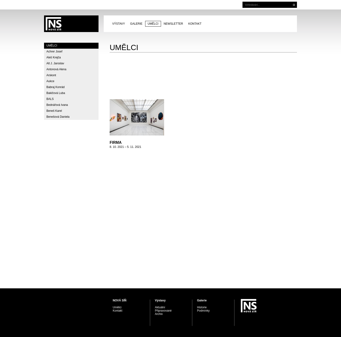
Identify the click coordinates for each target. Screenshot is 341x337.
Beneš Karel (54, 110)
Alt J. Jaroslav (55, 63)
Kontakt (195, 23)
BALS (50, 99)
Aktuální (160, 307)
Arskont (51, 75)
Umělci (153, 23)
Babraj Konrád (55, 87)
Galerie (136, 23)
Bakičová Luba (55, 93)
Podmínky (203, 310)
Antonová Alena (56, 69)
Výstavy (118, 23)
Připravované (163, 310)
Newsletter (173, 23)
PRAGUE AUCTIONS (71, 23)
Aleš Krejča (53, 57)
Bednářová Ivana (57, 105)
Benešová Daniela (57, 116)
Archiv (159, 314)
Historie (202, 307)
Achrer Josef (54, 51)
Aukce (50, 81)
